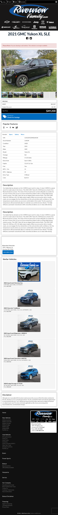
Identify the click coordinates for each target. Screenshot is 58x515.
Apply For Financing (7, 503)
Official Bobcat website (8, 467)
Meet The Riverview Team (9, 486)
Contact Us (5, 488)
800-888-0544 (8, 252)
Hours (22, 2)
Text (9, 2)
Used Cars (5, 438)
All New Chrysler (6, 423)
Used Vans (5, 441)
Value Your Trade (6, 445)
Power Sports (6, 458)
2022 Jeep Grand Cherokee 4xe (13, 283)
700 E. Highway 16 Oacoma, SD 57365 (8, 247)
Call (3, 2)
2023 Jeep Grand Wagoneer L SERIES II (15, 333)
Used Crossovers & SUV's (8, 443)
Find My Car (5, 430)
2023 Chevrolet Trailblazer (12, 308)
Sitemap (39, 513)
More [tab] (22, 134)
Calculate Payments (7, 505)
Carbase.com (33, 513)
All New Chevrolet (6, 421)
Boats (4, 453)
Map (15, 2)
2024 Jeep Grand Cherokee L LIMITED (15, 358)
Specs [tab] (11, 134)
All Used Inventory (6, 436)
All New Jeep (5, 426)
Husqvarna (5, 472)
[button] (55, 51)
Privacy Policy (5, 507)
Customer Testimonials (8, 489)
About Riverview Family (8, 485)
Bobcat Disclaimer (8, 496)
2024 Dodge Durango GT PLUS (13, 383)
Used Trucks (5, 440)
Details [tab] (4, 134)
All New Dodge (6, 425)
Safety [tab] (17, 134)
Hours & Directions (7, 491)
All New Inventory (6, 420)
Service (4, 477)
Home (4, 412)
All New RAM (5, 428)
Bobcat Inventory (6, 465)
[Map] (42, 427)
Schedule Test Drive (7, 446)
